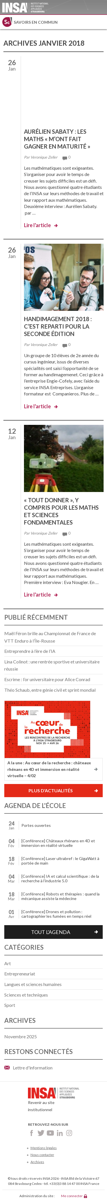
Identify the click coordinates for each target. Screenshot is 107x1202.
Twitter (41, 1133)
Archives (37, 1162)
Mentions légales (44, 1148)
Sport (9, 1005)
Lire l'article (37, 225)
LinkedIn (59, 1133)
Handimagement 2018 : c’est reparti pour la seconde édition (58, 326)
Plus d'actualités (51, 790)
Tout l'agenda (50, 932)
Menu (100, 22)
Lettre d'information (33, 1067)
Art (7, 963)
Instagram (69, 1133)
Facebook (31, 1133)
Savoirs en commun (36, 22)
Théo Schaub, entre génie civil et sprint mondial (50, 690)
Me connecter (72, 1196)
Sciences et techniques (26, 994)
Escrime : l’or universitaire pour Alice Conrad (47, 679)
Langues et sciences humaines (33, 984)
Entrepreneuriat (19, 973)
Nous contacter (42, 1155)
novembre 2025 (20, 1036)
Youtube (50, 1133)
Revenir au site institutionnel (53, 1101)
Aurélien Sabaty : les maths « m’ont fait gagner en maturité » (57, 139)
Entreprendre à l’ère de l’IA (29, 651)
